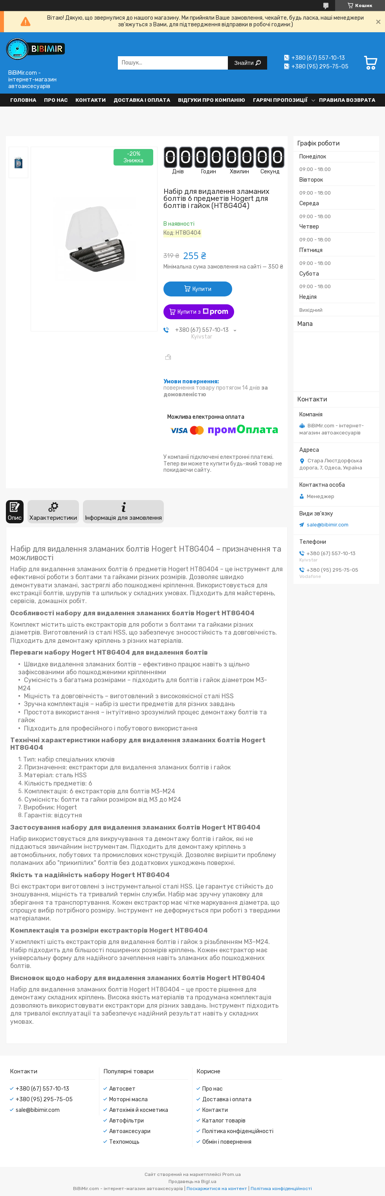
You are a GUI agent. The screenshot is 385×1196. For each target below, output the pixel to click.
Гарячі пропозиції (280, 100)
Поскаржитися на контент (217, 1188)
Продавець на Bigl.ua (192, 1181)
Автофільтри (126, 1120)
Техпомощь (124, 1142)
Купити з (203, 311)
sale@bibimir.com (327, 525)
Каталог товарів (224, 1120)
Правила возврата (347, 100)
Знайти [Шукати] (244, 62)
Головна (23, 100)
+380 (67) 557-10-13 (42, 1089)
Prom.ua (231, 1174)
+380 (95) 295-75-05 (44, 1099)
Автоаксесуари (129, 1131)
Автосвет (122, 1089)
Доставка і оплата (142, 100)
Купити (201, 289)
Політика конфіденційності (237, 1131)
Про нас (56, 100)
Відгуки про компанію (211, 100)
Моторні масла (128, 1099)
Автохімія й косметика (138, 1110)
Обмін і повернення (226, 1142)
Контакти (90, 100)
